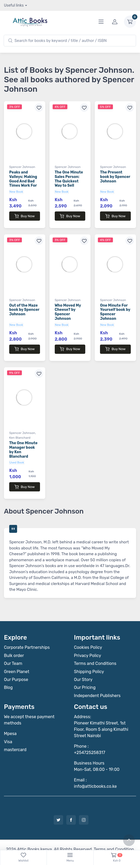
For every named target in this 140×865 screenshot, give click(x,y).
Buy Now (24, 216)
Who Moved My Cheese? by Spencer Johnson (68, 307)
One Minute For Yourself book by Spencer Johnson (115, 307)
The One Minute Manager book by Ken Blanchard (23, 439)
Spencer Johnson (22, 167)
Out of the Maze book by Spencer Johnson (24, 304)
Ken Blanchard (20, 427)
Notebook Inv (86, 840)
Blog (8, 672)
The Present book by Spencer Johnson (115, 176)
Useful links (14, 5)
